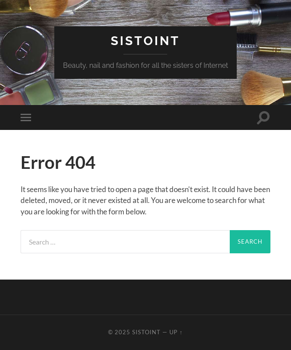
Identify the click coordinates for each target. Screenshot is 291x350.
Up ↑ (175, 332)
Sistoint (145, 41)
